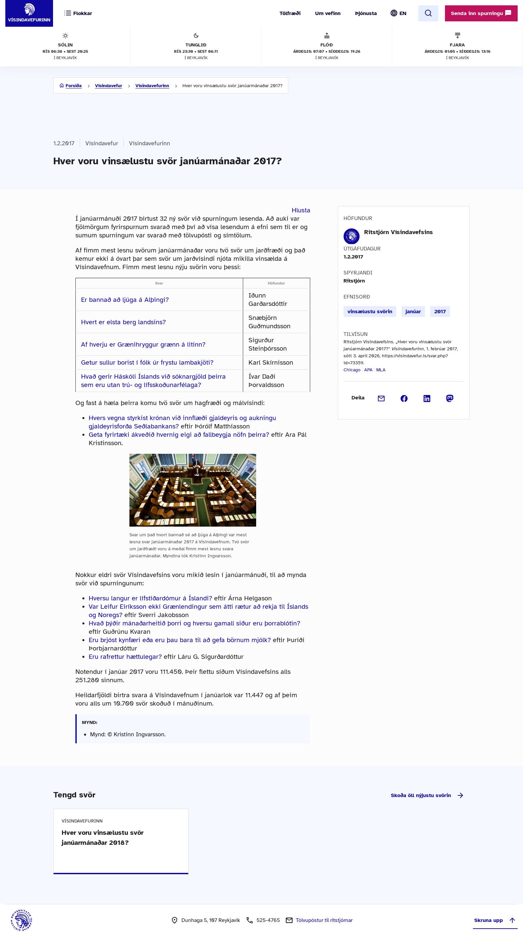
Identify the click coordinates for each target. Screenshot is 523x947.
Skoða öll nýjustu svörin (427, 795)
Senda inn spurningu (481, 13)
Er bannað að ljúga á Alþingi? (125, 300)
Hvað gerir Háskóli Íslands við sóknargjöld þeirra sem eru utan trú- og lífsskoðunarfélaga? (153, 380)
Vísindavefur (108, 85)
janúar (413, 311)
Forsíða (74, 85)
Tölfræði (290, 13)
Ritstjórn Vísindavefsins (398, 232)
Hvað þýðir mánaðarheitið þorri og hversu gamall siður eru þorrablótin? (194, 623)
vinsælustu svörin (370, 311)
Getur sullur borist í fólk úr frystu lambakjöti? (147, 362)
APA (368, 370)
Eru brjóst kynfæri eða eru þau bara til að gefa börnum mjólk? (180, 640)
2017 (440, 311)
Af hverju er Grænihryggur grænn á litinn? (143, 344)
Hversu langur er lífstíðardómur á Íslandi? (150, 598)
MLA (381, 370)
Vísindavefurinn (152, 85)
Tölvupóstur (324, 920)
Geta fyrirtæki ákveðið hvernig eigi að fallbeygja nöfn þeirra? (179, 434)
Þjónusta (366, 13)
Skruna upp (495, 920)
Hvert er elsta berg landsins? (123, 322)
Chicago (352, 370)
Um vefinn (328, 13)
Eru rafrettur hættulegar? (125, 656)
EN (403, 13)
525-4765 (268, 920)
